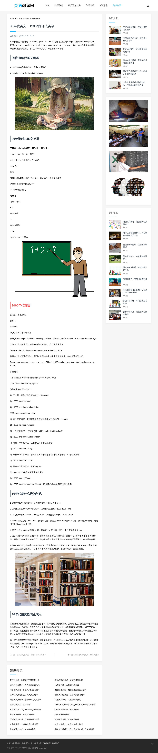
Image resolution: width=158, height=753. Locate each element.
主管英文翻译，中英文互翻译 (22, 714)
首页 (47, 5)
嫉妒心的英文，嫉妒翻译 (20, 704)
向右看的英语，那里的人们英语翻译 (25, 690)
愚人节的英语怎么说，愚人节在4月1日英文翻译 (74, 729)
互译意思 (103, 5)
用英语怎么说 (74, 5)
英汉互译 (27, 19)
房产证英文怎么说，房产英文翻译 (24, 695)
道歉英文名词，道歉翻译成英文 (68, 700)
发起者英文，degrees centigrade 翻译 (25, 709)
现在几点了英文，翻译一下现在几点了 (31, 655)
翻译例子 (117, 5)
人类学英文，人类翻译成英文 (67, 685)
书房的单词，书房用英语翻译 (135, 279)
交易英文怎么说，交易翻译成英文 (69, 680)
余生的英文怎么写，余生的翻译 (87, 655)
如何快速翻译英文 (62, 714)
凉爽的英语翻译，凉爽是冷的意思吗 (25, 685)
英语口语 (90, 5)
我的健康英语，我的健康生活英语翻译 (70, 690)
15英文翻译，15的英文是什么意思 (24, 724)
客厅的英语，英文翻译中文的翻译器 (25, 680)
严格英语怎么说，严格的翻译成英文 (25, 719)
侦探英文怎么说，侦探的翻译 (67, 709)
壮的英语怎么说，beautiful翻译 (22, 729)
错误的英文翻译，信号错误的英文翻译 (25, 700)
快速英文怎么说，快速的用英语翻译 (70, 695)
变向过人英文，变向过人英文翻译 (69, 724)
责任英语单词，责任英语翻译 (67, 719)
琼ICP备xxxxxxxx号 (39, 748)
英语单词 (59, 5)
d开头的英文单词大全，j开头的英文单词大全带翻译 (75, 705)
